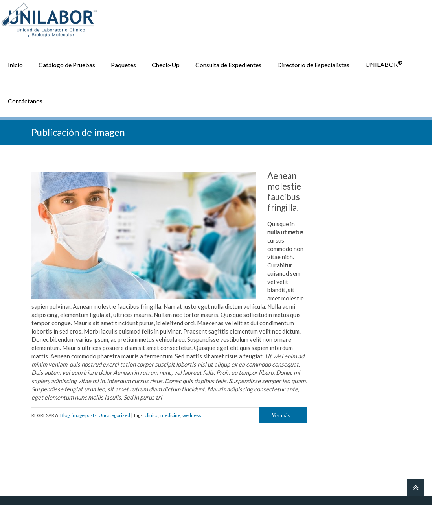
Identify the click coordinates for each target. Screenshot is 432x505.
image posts (84, 414)
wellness (191, 414)
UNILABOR (384, 63)
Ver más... (283, 414)
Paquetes (123, 63)
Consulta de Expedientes (228, 63)
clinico (151, 414)
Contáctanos (25, 99)
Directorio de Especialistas (313, 63)
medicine (170, 414)
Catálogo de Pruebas (67, 63)
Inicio (15, 63)
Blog (65, 414)
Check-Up (166, 63)
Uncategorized (114, 414)
